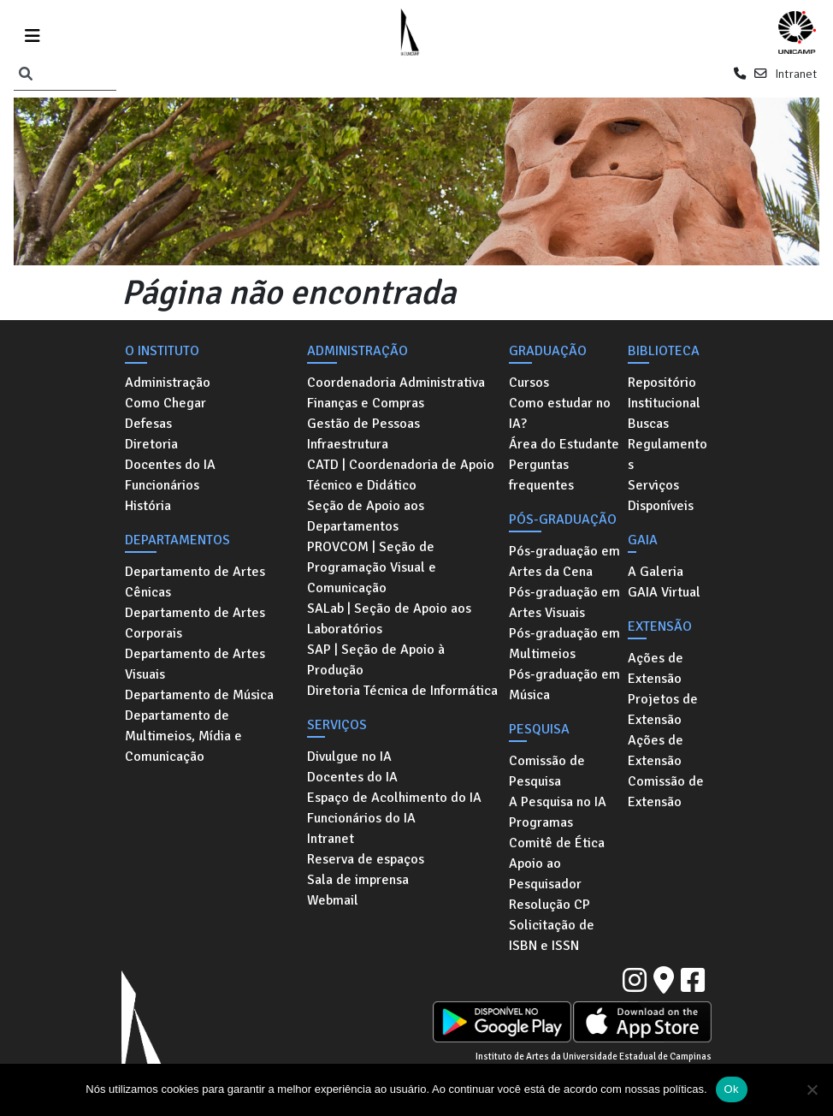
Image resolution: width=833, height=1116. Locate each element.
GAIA (643, 540)
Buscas (648, 423)
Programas (541, 822)
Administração (167, 382)
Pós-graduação (563, 519)
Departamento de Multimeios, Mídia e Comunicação (183, 736)
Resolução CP (549, 904)
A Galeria (655, 571)
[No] (811, 1089)
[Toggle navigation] (32, 33)
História (148, 505)
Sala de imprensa (358, 879)
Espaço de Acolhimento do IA (394, 797)
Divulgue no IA (349, 756)
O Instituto (162, 350)
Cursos (529, 382)
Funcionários (162, 485)
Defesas (148, 423)
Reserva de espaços (365, 859)
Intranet (796, 73)
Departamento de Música (199, 694)
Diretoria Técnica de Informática (402, 690)
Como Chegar (165, 403)
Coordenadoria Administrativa (396, 382)
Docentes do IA (170, 464)
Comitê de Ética (557, 843)
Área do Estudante (564, 444)
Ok (731, 1089)
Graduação (548, 350)
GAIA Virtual (664, 592)
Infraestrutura (347, 444)
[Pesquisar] (26, 74)
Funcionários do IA (361, 818)
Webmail (332, 900)
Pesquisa (539, 729)
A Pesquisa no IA (557, 801)
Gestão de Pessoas (363, 423)
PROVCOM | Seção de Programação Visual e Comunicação (371, 567)
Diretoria (151, 444)
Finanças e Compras (365, 403)
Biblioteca (664, 350)
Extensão (660, 626)
